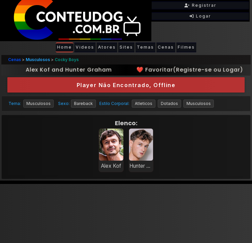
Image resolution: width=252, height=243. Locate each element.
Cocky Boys (67, 59)
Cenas (166, 47)
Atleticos (143, 103)
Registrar (200, 5)
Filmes (186, 47)
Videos (85, 47)
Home (64, 47)
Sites (126, 47)
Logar (200, 16)
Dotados (169, 103)
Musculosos (38, 59)
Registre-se (194, 70)
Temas (145, 47)
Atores (107, 47)
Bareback (83, 103)
